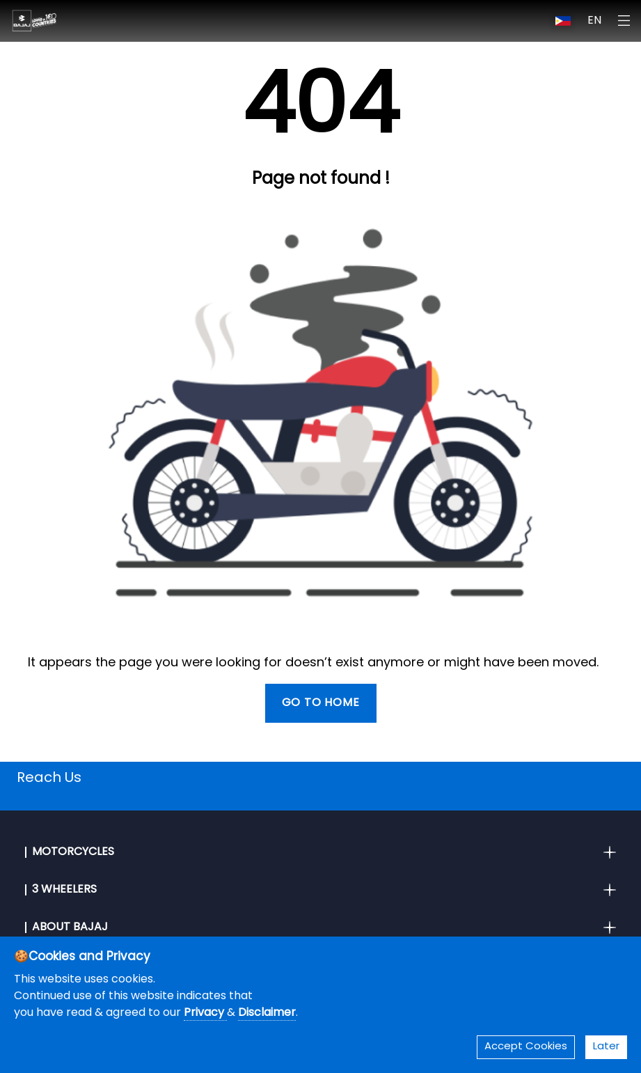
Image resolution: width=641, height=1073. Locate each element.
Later (606, 1047)
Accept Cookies (525, 1047)
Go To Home (321, 703)
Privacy (205, 1013)
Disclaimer (267, 1013)
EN (594, 20)
